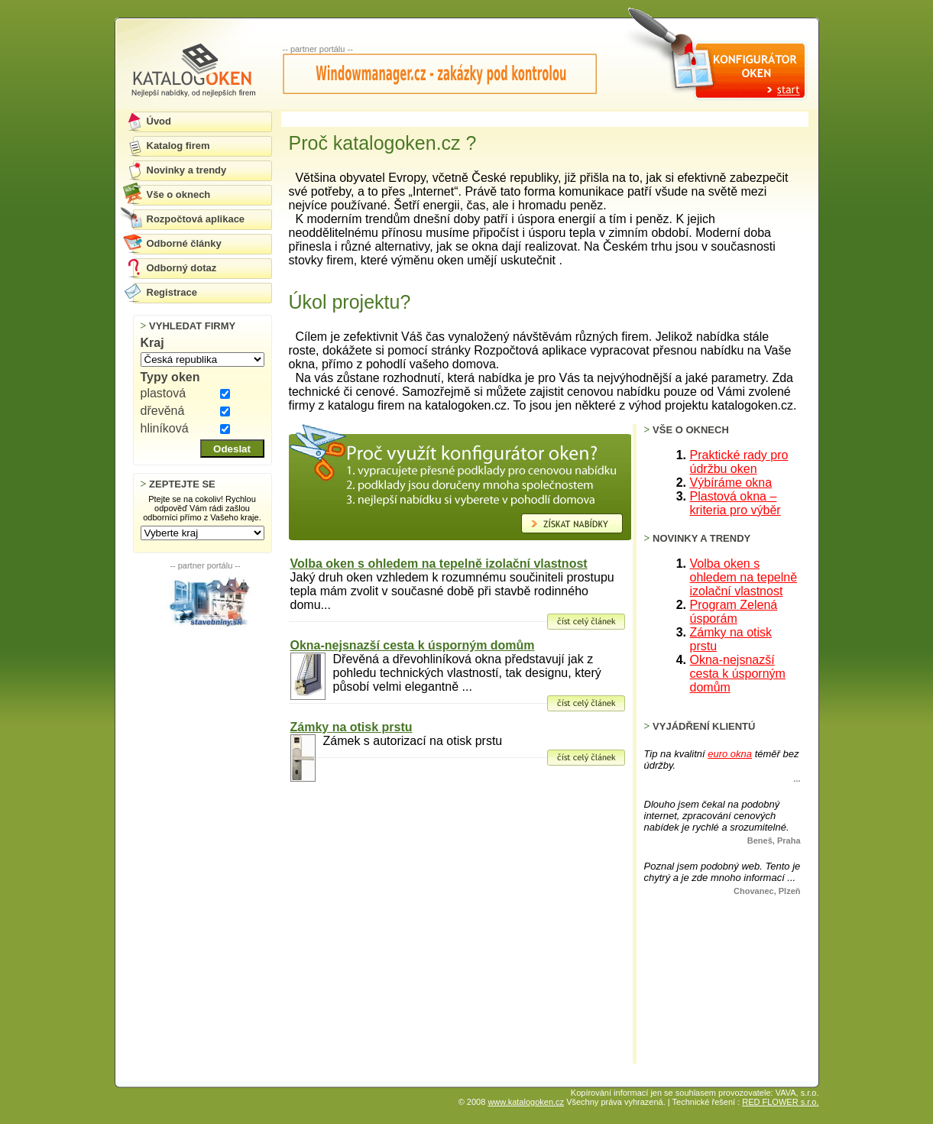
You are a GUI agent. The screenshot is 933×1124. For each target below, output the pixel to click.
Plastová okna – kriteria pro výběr (735, 503)
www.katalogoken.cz (526, 1101)
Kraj (152, 342)
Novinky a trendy (187, 170)
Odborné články (184, 243)
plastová (163, 393)
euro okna (730, 754)
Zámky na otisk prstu (351, 727)
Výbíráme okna (731, 482)
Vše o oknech (179, 194)
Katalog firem (178, 145)
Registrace (172, 292)
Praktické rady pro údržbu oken (739, 462)
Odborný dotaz (182, 268)
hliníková (165, 428)
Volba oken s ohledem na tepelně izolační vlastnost (439, 563)
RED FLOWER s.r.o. (780, 1101)
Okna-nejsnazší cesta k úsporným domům (412, 645)
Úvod (159, 121)
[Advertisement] (205, 703)
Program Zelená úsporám (734, 611)
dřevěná (163, 410)
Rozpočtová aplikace (196, 219)
